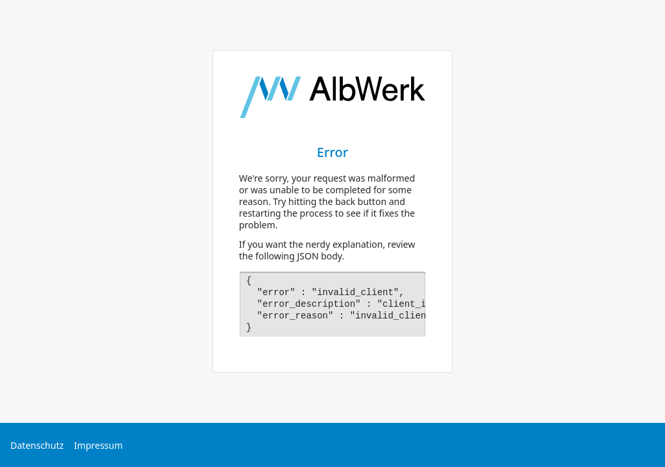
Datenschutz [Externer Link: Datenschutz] (37, 445)
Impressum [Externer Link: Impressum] (98, 445)
